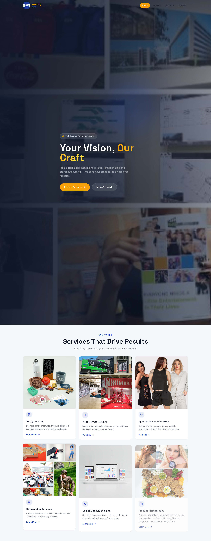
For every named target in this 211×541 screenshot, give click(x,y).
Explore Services (74, 187)
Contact (182, 5)
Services (157, 5)
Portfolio (170, 5)
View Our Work (104, 187)
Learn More (33, 437)
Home (145, 5)
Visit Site (88, 437)
